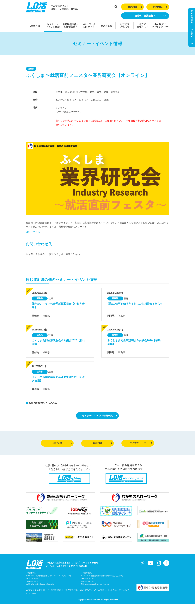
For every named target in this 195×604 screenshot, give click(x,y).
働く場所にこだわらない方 (160, 25)
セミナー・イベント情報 (53, 25)
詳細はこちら (33, 232)
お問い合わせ (57, 590)
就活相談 (135, 7)
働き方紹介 (106, 26)
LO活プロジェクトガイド (37, 590)
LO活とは (35, 26)
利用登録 (160, 7)
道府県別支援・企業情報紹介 (70, 25)
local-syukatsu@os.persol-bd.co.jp (41, 584)
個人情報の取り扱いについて (78, 590)
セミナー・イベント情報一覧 (99, 415)
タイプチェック (141, 443)
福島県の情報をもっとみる (41, 403)
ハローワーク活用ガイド (88, 25)
